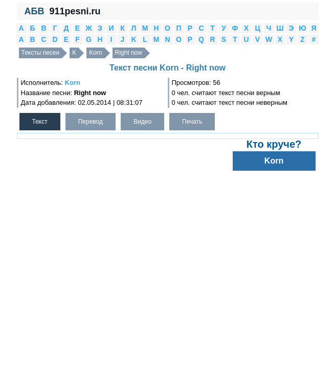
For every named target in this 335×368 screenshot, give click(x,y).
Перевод (90, 121)
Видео (142, 121)
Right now (128, 52)
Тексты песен (40, 52)
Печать (192, 121)
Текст (40, 121)
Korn (95, 52)
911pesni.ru (74, 11)
